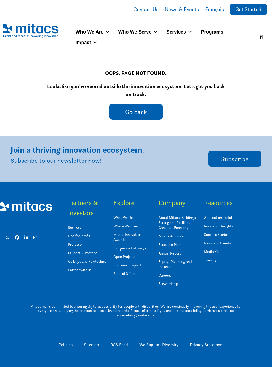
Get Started (248, 9)
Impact (86, 42)
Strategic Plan (169, 244)
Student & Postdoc (82, 253)
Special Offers (124, 273)
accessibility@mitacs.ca (135, 315)
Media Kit (211, 251)
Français (214, 9)
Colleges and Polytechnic (87, 261)
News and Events (217, 243)
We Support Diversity (158, 344)
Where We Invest (126, 226)
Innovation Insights (218, 226)
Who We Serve (138, 32)
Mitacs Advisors (171, 236)
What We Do (123, 217)
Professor (75, 244)
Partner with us (79, 270)
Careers (165, 275)
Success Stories (216, 234)
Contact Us (146, 9)
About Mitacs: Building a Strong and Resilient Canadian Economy (177, 222)
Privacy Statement (207, 344)
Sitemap (91, 344)
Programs (212, 32)
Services (179, 32)
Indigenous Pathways (129, 248)
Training (210, 260)
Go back (136, 112)
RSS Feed (119, 344)
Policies (66, 344)
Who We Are (93, 32)
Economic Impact (127, 265)
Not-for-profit (79, 235)
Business (74, 227)
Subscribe (235, 159)
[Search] (261, 37)
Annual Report (170, 253)
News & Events (182, 9)
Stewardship (168, 283)
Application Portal (218, 217)
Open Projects (124, 256)
